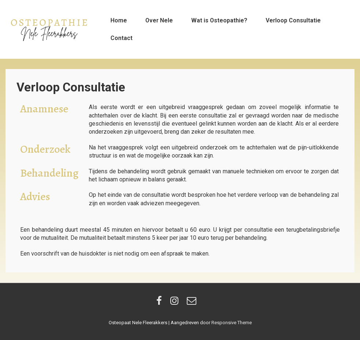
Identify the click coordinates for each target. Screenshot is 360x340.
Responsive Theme (231, 322)
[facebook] (160, 303)
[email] (192, 303)
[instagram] (175, 303)
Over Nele (159, 20)
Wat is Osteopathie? (219, 20)
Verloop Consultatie (293, 20)
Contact (121, 38)
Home (118, 20)
